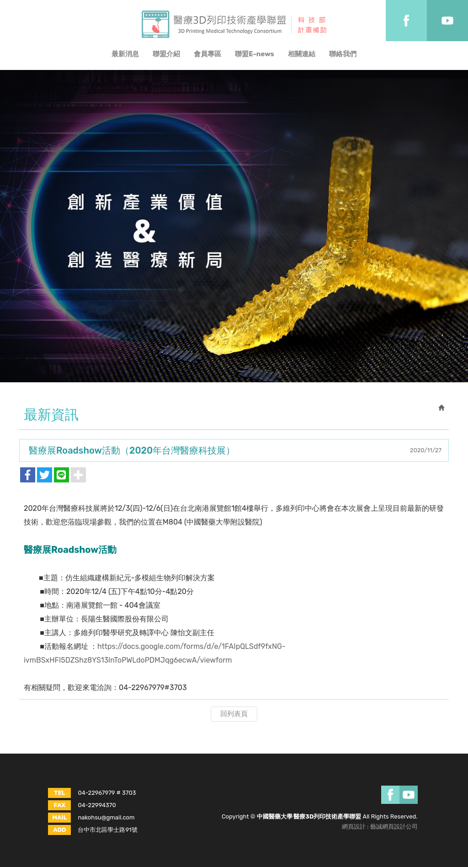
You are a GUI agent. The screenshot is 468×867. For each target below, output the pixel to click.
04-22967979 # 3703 (107, 792)
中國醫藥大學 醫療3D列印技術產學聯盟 (234, 24)
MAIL (59, 817)
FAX (59, 805)
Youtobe (447, 20)
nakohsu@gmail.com (106, 817)
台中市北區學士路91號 (107, 829)
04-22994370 (97, 805)
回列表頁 (234, 714)
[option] (234, 226)
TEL (59, 792)
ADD (59, 829)
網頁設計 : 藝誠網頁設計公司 (380, 826)
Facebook (406, 20)
